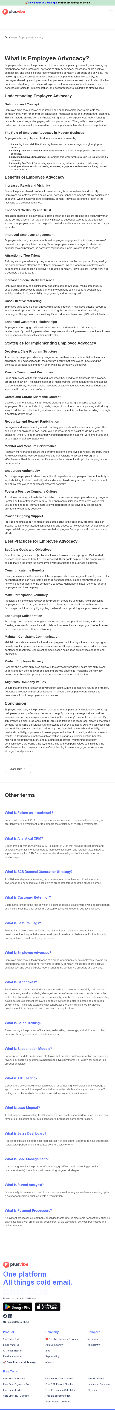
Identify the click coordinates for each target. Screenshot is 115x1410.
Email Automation (12, 1356)
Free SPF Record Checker (59, 1384)
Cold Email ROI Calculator (16, 1395)
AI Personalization (12, 1350)
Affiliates (49, 1362)
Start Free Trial (11, 1339)
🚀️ (20, 1362)
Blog (47, 1350)
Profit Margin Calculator (57, 1401)
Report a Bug (52, 1356)
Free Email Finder (12, 1390)
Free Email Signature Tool (17, 1384)
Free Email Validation (14, 1378)
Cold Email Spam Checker (59, 1378)
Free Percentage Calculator (60, 1390)
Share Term (16, 769)
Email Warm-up (11, 1344)
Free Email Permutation (57, 1395)
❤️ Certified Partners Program (61, 1339)
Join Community (54, 1344)
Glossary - (11, 37)
